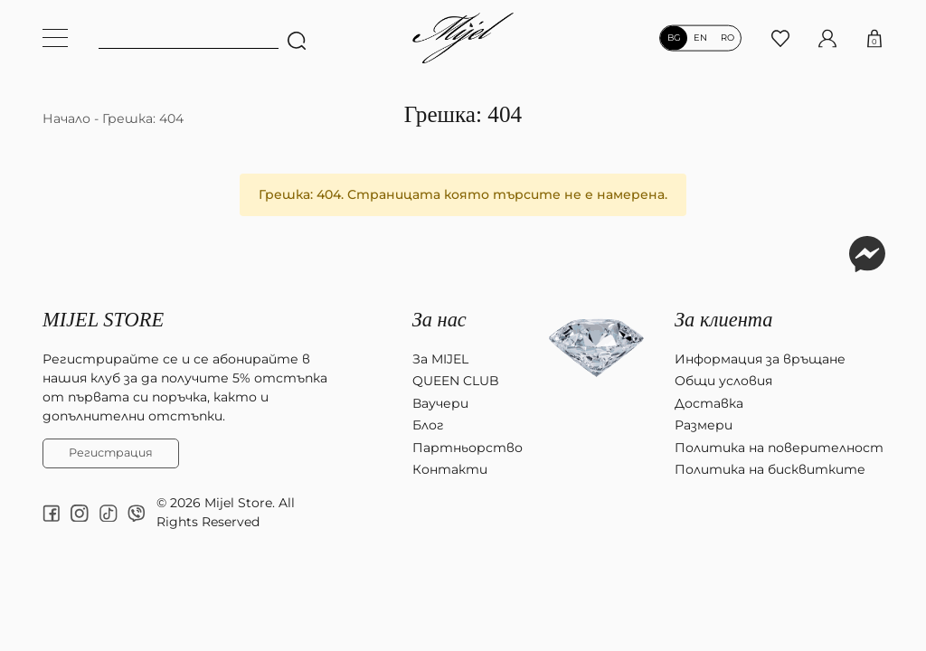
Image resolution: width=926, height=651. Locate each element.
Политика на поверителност (779, 447)
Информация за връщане (760, 359)
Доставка (709, 403)
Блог (428, 425)
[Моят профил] (827, 37)
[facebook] (52, 514)
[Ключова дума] (189, 38)
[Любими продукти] (780, 37)
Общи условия (723, 381)
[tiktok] (108, 514)
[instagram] (80, 514)
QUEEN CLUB (455, 381)
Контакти (449, 469)
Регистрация (111, 452)
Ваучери (440, 403)
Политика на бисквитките (770, 469)
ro (728, 37)
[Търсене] (295, 38)
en (700, 37)
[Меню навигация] (55, 38)
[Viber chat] (137, 514)
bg (673, 37)
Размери (703, 425)
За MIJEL (440, 359)
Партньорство (467, 447)
